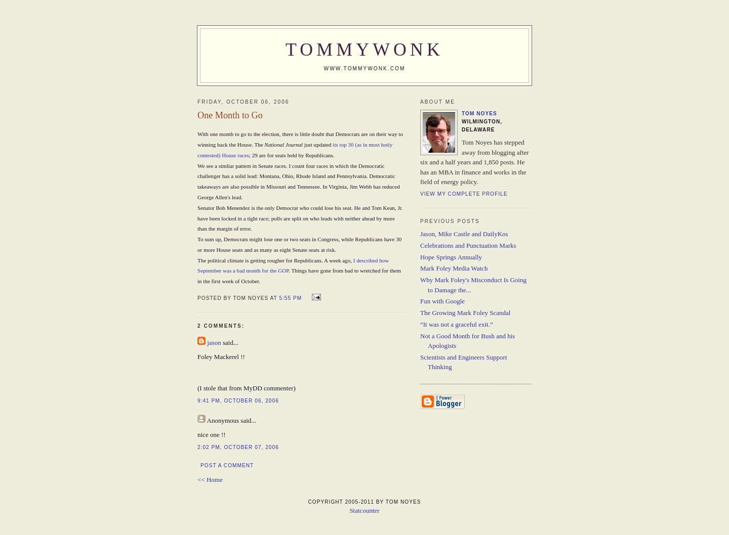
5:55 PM (290, 298)
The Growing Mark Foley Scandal (465, 313)
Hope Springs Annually (451, 257)
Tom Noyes (479, 113)
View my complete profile (464, 194)
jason (214, 342)
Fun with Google (442, 301)
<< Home (210, 479)
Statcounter (364, 510)
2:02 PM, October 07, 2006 (238, 447)
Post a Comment (227, 465)
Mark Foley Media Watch (454, 268)
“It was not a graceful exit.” (456, 324)
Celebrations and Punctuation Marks (468, 245)
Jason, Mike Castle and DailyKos (464, 234)
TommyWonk (364, 49)
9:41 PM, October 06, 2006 (238, 401)
